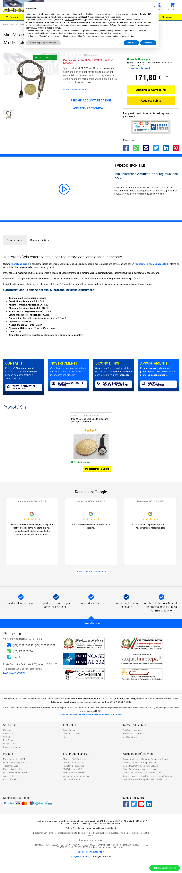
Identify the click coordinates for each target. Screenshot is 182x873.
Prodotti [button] (12, 17)
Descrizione (15, 240)
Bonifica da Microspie (132, 737)
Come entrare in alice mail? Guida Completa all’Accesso (147, 783)
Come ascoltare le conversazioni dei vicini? (142, 779)
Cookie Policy (84, 858)
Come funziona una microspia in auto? (140, 776)
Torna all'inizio (91, 630)
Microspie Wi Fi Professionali (76, 766)
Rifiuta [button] (131, 43)
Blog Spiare (8, 747)
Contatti (6, 744)
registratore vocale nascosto (150, 264)
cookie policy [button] (115, 17)
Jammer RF (8, 783)
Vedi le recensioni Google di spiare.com (112, 384)
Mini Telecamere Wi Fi (72, 776)
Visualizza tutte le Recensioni (91, 578)
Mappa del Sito (9, 750)
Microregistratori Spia (12, 776)
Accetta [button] (148, 43)
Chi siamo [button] (167, 17)
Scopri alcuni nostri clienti (67, 384)
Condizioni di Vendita (72, 740)
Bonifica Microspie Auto (133, 740)
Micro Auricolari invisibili (74, 779)
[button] (172, 6)
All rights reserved (79, 863)
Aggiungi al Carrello (151, 90)
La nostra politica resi (139, 68)
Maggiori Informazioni (97, 475)
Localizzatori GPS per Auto (15, 769)
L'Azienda (7, 737)
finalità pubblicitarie (56, 25)
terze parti (69, 19)
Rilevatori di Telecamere (73, 773)
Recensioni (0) (39, 241)
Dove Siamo (8, 740)
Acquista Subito (151, 100)
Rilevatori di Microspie (72, 769)
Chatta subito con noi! (165, 868)
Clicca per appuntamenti (153, 384)
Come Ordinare (69, 737)
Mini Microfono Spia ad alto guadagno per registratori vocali (89, 420)
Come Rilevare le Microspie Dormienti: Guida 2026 (145, 786)
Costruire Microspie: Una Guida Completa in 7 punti (145, 766)
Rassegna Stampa (11, 754)
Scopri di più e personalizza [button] (43, 43)
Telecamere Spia (10, 773)
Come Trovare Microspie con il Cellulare (140, 773)
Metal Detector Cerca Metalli (15, 779)
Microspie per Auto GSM (14, 766)
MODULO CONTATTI (14, 680)
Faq (64, 744)
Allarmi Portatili (10, 786)
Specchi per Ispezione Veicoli (76, 783)
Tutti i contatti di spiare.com (21, 387)
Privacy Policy (97, 858)
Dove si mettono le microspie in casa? (140, 769)
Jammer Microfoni (71, 786)
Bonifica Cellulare (130, 744)
